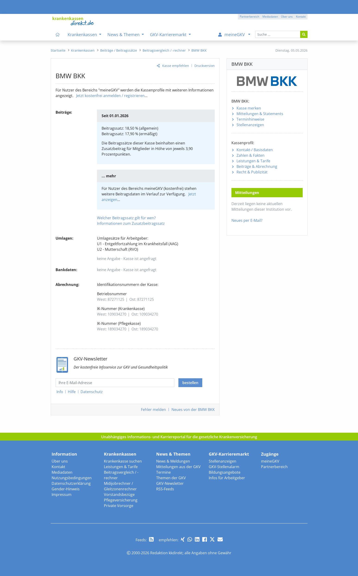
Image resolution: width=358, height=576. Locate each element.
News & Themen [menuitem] (124, 34)
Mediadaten (62, 472)
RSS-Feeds (165, 488)
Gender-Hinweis (66, 488)
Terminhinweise (250, 119)
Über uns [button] (287, 17)
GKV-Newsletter (170, 483)
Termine (163, 472)
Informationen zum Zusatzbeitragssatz (131, 223)
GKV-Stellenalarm (224, 466)
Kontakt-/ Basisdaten (255, 149)
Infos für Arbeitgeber (227, 477)
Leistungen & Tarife (253, 160)
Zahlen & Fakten (251, 155)
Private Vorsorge (118, 505)
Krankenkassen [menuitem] (83, 34)
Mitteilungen (260, 113)
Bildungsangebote (224, 472)
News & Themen (173, 454)
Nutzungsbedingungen (72, 477)
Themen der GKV (171, 477)
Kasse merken (249, 108)
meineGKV (270, 461)
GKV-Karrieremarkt (229, 454)
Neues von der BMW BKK (193, 409)
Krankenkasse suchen (123, 461)
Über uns (60, 461)
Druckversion (204, 65)
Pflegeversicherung (120, 500)
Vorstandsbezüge (119, 494)
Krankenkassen (120, 454)
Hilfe (72, 391)
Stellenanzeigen (250, 124)
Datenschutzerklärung (71, 483)
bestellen (190, 382)
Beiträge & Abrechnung (257, 166)
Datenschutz (92, 391)
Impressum (62, 494)
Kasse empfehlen (175, 65)
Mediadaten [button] (270, 17)
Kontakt (58, 466)
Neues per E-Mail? (246, 220)
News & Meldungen (173, 461)
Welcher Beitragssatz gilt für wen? (126, 217)
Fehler (153, 409)
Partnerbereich (274, 466)
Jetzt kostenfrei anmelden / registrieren (110, 95)
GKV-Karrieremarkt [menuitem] (168, 34)
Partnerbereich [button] (249, 17)
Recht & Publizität (252, 172)
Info (59, 391)
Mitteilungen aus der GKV (178, 466)
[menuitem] (58, 34)
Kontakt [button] (301, 17)
